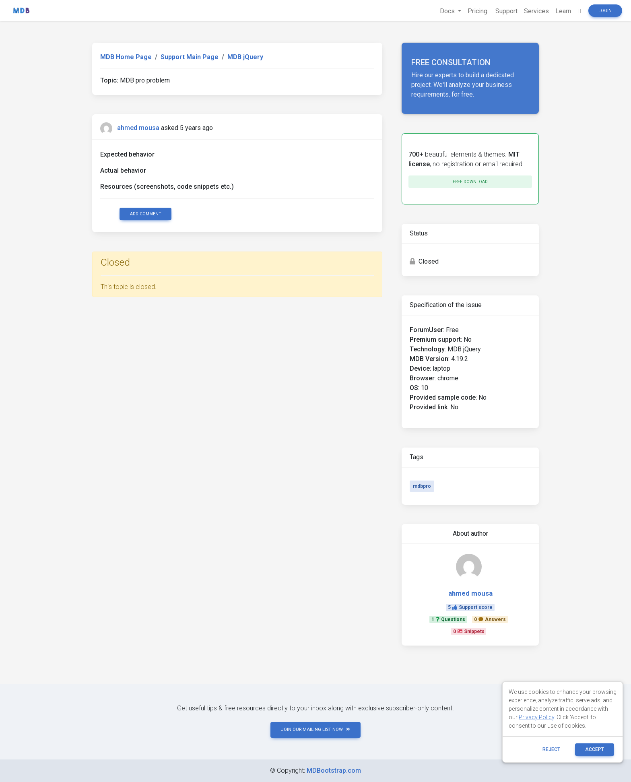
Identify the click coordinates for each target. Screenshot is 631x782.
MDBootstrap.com (334, 770)
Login (605, 10)
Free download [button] (470, 181)
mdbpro (422, 486)
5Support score (470, 607)
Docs (448, 11)
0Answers (490, 619)
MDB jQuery (245, 57)
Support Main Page (190, 57)
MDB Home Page (126, 57)
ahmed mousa (138, 128)
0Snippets (469, 631)
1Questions (448, 619)
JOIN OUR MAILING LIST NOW (315, 729)
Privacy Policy (536, 717)
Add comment (145, 214)
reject (551, 749)
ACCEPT (594, 749)
